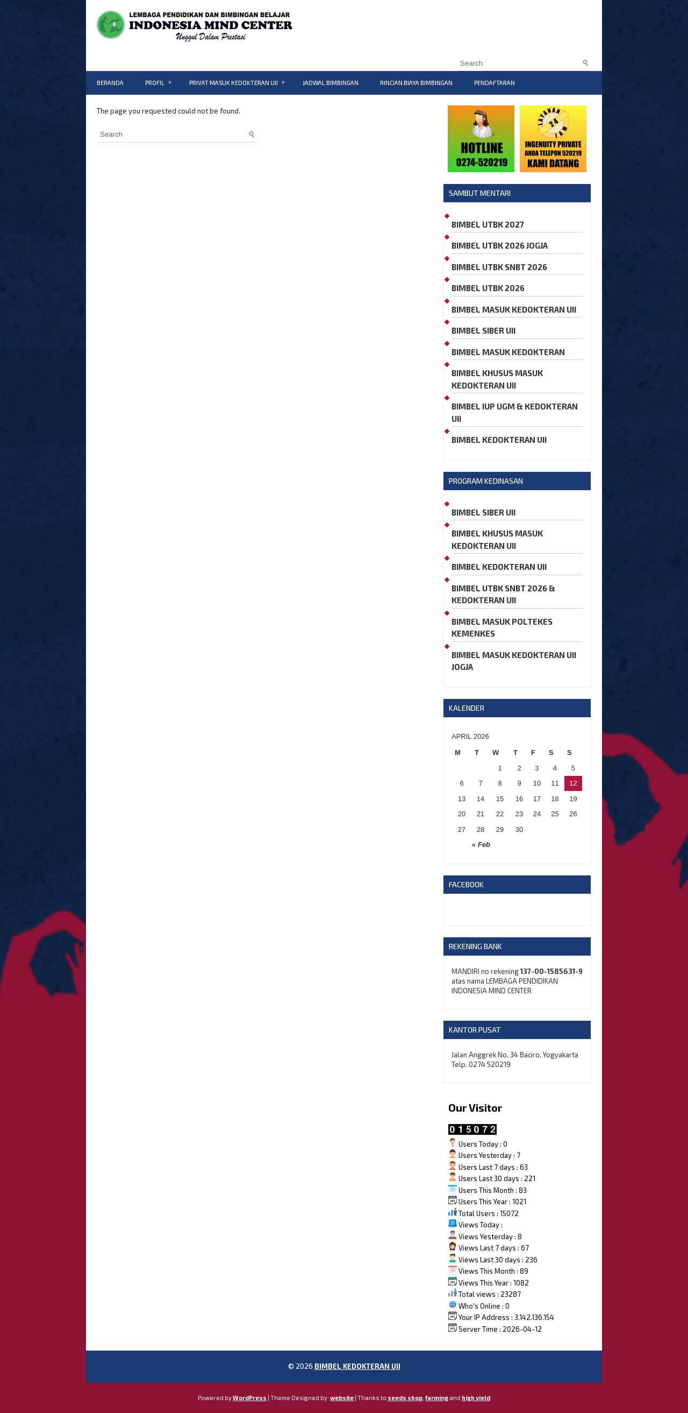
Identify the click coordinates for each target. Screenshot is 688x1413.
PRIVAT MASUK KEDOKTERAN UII (240, 78)
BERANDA (110, 82)
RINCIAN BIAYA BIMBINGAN (416, 82)
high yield (476, 1397)
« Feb (481, 844)
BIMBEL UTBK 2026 (488, 288)
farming (436, 1397)
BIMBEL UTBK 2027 (488, 224)
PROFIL (161, 78)
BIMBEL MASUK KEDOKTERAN (508, 352)
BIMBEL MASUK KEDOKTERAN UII (514, 309)
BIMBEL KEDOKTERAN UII (499, 439)
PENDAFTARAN (494, 82)
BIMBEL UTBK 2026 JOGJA (500, 245)
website (342, 1397)
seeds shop (405, 1397)
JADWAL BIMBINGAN (331, 82)
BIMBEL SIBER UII (483, 330)
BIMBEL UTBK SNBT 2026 (499, 267)
